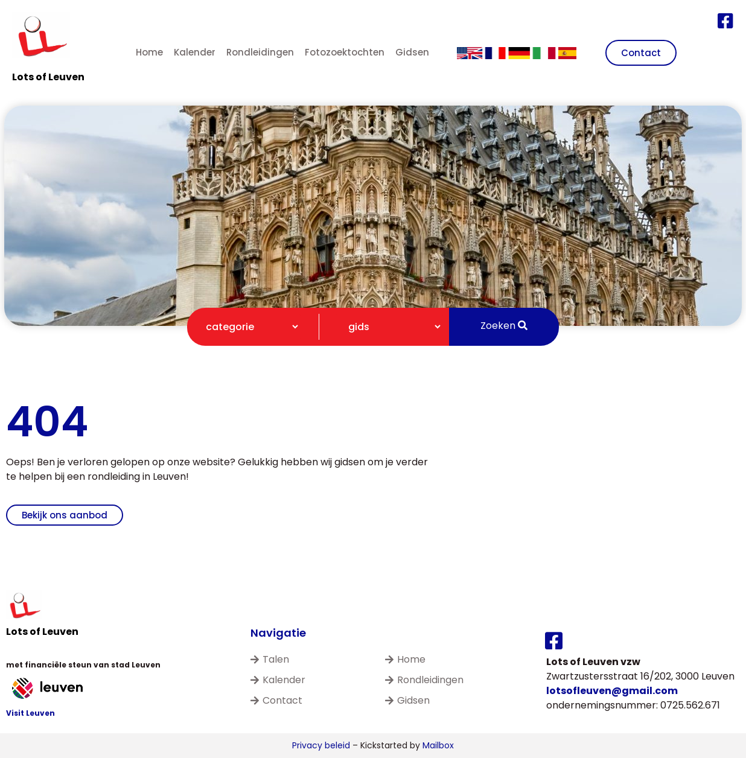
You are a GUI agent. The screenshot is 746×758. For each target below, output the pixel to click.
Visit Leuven (30, 713)
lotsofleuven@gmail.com (612, 691)
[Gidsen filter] (389, 327)
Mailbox (438, 745)
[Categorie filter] (247, 327)
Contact (276, 700)
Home (149, 52)
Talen (269, 659)
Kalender (194, 52)
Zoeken (504, 326)
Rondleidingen (260, 52)
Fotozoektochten (344, 52)
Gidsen (412, 52)
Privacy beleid (321, 745)
